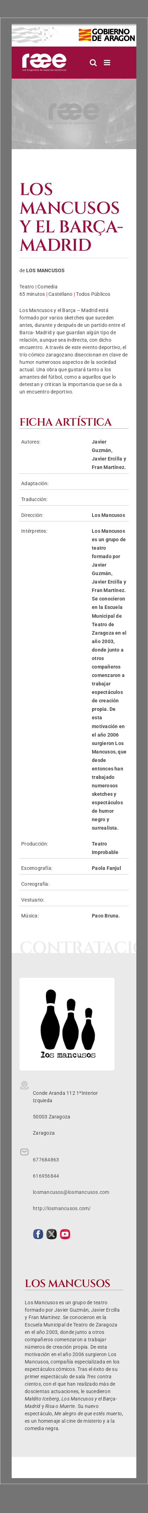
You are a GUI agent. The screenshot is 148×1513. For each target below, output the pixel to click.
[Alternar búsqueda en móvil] (93, 62)
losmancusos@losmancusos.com (71, 1192)
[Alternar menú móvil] (107, 62)
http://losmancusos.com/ (62, 1208)
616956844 (46, 1176)
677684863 (46, 1160)
